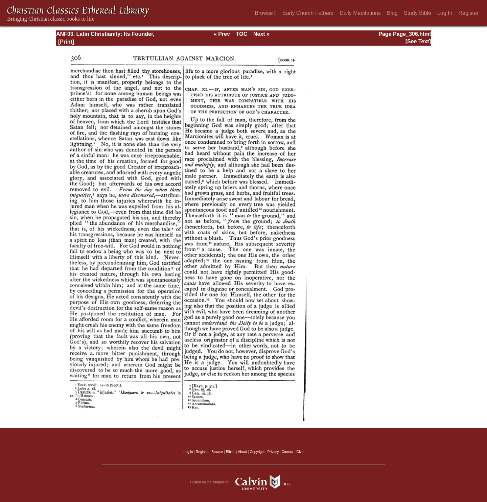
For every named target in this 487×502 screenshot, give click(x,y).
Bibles (230, 452)
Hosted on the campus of (243, 482)
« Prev (222, 34)
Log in (188, 452)
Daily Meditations (360, 13)
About (242, 452)
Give (299, 452)
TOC (241, 34)
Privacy (273, 452)
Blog (392, 13)
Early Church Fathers (307, 13)
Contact (288, 452)
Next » (261, 34)
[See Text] (418, 41)
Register (468, 13)
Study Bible (417, 13)
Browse (265, 13)
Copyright (257, 452)
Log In (444, 13)
